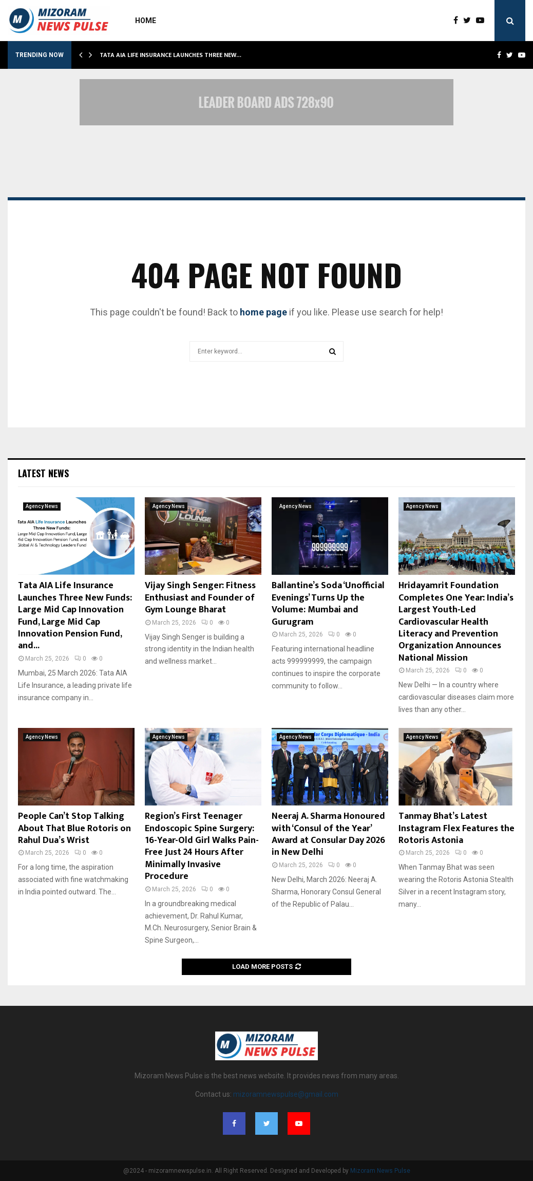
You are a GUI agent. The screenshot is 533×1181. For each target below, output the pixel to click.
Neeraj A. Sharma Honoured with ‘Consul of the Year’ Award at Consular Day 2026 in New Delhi (328, 834)
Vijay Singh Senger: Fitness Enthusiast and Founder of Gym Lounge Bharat (200, 597)
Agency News (42, 506)
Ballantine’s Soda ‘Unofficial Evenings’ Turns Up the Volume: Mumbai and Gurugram (328, 603)
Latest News (43, 473)
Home (145, 20)
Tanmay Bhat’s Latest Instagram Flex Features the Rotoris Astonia (456, 828)
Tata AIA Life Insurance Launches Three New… (170, 55)
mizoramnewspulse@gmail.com (285, 1094)
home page (263, 312)
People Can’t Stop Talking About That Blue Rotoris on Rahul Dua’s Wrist (74, 828)
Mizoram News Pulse (380, 1170)
